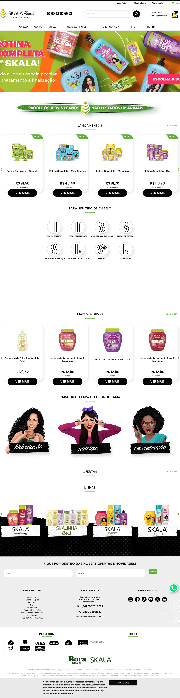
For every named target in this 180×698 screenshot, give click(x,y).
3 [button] (92, 90)
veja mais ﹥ (173, 125)
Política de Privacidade (61, 693)
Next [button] (178, 62)
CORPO (37, 26)
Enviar (153, 571)
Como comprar (32, 600)
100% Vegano (174, 3)
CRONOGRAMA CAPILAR (111, 27)
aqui (165, 15)
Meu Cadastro (140, 3)
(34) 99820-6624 (92, 606)
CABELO (23, 26)
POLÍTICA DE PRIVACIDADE (32, 618)
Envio (32, 605)
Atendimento (157, 3)
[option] (90, 62)
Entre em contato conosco (32, 612)
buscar (136, 13)
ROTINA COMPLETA (151, 27)
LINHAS (52, 26)
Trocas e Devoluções (32, 610)
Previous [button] (1, 513)
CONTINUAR (123, 683)
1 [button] (85, 90)
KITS (132, 26)
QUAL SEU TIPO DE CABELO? (76, 27)
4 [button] (95, 90)
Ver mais (22, 193)
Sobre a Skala (32, 597)
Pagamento (32, 607)
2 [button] (89, 90)
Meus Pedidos (122, 3)
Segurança (32, 602)
